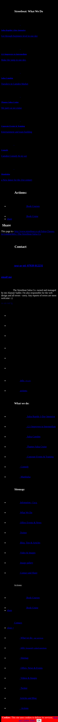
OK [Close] (39, 720)
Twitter (17, 532)
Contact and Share (22, 573)
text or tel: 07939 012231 (22, 265)
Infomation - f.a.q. (22, 502)
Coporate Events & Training (30, 456)
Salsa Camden (23, 436)
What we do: (25, 638)
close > (10, 628)
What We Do (19, 512)
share (9, 219)
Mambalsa (19, 477)
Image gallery (20, 563)
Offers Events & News (24, 522)
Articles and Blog (22, 698)
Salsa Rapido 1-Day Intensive (31, 416)
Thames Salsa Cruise (27, 446)
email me (6, 277)
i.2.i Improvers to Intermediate (31, 426)
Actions (17, 708)
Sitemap (17, 658)
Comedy (18, 466)
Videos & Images (22, 678)
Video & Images (21, 552)
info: (19, 380)
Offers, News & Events (25, 668)
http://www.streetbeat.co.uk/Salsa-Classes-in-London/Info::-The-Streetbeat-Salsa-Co (28, 232)
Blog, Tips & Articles (23, 542)
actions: (17, 390)
